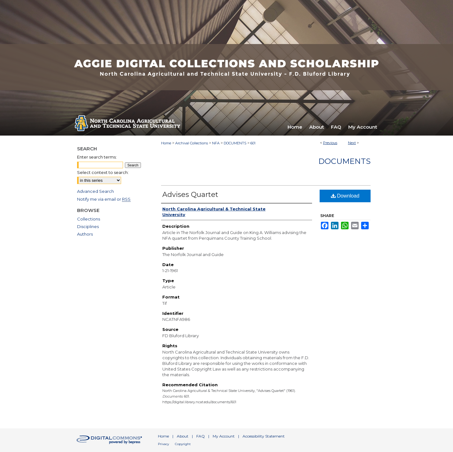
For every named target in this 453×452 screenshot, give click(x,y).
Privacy (163, 444)
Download (345, 195)
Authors (85, 234)
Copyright (183, 444)
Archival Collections (191, 143)
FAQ (200, 436)
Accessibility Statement (264, 436)
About (182, 436)
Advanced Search (95, 191)
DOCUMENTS (235, 143)
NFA (216, 143)
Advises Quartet (190, 194)
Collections (88, 218)
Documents (344, 161)
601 (252, 143)
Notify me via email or (104, 199)
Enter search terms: (97, 156)
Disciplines (88, 226)
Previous (330, 143)
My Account (224, 436)
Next (352, 143)
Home (166, 143)
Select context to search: (103, 172)
